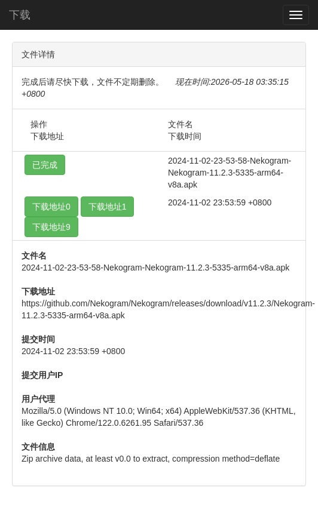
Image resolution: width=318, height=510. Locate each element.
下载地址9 (51, 227)
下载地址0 (51, 206)
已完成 (44, 165)
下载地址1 (107, 206)
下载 (19, 15)
